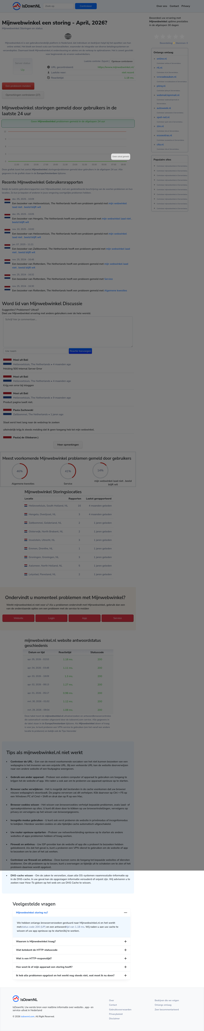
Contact (113, 1004)
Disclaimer (114, 1018)
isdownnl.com (27, 1016)
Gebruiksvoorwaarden (120, 1009)
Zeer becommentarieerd (167, 1009)
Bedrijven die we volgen (167, 1000)
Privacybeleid (115, 1014)
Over (111, 1000)
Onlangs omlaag (163, 1004)
